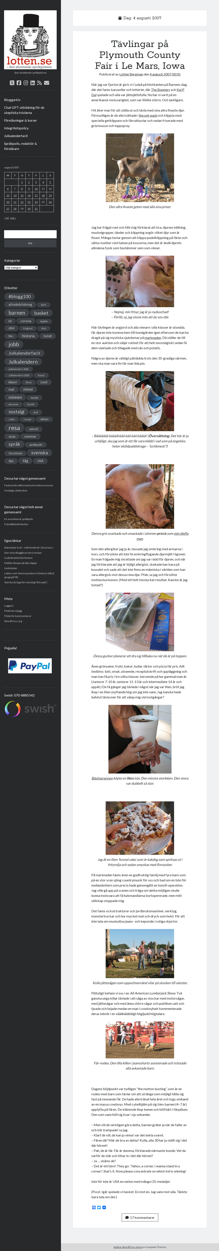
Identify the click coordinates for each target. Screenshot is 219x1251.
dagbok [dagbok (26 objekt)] (44, 321)
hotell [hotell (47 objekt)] (48, 336)
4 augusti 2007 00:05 (165, 74)
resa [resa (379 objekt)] (14, 427)
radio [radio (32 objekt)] (12, 419)
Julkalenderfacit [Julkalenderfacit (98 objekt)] (24, 352)
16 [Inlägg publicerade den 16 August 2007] (29, 195)
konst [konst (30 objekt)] (41, 375)
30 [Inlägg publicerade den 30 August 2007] (29, 208)
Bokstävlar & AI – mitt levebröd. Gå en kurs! (29, 547)
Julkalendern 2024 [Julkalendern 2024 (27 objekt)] (19, 375)
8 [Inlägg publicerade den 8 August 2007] (22, 188)
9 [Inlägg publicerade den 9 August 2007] (29, 188)
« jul (6, 217)
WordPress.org (13, 621)
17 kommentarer (140, 1217)
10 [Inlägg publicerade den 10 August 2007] (36, 188)
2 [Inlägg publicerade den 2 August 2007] (29, 182)
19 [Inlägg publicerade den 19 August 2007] (50, 195)
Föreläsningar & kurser (20, 120)
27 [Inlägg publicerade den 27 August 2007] (7, 208)
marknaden (153, 337)
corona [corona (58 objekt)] (26, 321)
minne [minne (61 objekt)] (28, 389)
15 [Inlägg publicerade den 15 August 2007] (22, 195)
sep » (13, 217)
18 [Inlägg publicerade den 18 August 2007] (43, 195)
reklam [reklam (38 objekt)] (44, 419)
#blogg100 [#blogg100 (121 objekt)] (20, 296)
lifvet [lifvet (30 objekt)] (29, 382)
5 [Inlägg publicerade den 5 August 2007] (50, 182)
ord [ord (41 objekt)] (35, 412)
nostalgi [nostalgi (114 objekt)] (16, 411)
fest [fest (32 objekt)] (43, 328)
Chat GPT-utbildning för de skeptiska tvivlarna (24, 110)
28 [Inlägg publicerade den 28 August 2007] (14, 208)
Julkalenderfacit (16, 136)
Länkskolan (10, 568)
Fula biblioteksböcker (16, 524)
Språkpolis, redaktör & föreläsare (20, 146)
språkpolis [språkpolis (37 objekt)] (35, 444)
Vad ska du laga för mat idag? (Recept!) (25, 582)
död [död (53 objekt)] (11, 328)
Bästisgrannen (102, 778)
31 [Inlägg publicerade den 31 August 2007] (36, 208)
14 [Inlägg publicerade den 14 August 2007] (14, 195)
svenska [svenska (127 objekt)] (39, 452)
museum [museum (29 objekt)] (13, 404)
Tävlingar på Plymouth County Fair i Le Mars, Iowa (140, 55)
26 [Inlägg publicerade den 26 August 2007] (50, 202)
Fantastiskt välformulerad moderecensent (28, 485)
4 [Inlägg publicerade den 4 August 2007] (43, 182)
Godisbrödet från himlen (18, 557)
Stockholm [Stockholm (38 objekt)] (15, 453)
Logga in (8, 605)
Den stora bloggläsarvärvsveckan (23, 552)
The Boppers (160, 90)
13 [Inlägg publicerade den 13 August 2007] (7, 195)
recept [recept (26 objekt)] (27, 419)
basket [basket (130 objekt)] (41, 313)
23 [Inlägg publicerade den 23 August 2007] (29, 202)
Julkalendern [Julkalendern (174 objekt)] (23, 361)
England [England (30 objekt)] (28, 328)
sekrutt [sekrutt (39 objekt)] (33, 429)
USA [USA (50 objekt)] (40, 461)
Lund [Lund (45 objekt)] (44, 382)
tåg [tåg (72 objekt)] (25, 460)
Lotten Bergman (131, 74)
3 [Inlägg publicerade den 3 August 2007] (36, 182)
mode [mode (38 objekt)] (34, 397)
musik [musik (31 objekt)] (30, 404)
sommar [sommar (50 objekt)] (30, 436)
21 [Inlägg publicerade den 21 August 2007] (14, 202)
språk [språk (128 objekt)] (14, 444)
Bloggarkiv (12, 100)
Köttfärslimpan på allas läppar (20, 563)
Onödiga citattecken (15, 490)
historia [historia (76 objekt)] (28, 335)
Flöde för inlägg (13, 610)
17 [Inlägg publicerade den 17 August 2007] (36, 195)
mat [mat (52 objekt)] (11, 389)
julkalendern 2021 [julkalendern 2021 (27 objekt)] (19, 369)
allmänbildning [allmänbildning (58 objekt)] (20, 304)
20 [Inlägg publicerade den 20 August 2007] (7, 202)
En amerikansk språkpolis (18, 519)
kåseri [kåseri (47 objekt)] (13, 382)
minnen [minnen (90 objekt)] (15, 397)
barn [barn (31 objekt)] (43, 304)
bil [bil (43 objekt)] (10, 321)
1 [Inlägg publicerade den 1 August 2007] (22, 182)
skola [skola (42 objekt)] (12, 436)
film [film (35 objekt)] (11, 336)
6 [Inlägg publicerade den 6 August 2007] (8, 188)
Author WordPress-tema (128, 1247)
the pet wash (148, 115)
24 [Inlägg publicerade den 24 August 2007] (36, 202)
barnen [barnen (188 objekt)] (17, 313)
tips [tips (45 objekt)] (11, 461)
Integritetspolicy (16, 128)
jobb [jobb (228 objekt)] (14, 344)
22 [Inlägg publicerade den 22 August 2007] (22, 202)
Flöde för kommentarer (17, 616)
